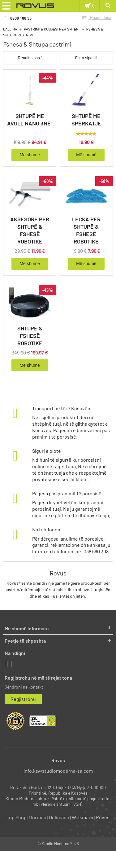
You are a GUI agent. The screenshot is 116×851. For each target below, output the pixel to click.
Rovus (103, 817)
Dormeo (37, 817)
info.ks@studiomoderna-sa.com (58, 771)
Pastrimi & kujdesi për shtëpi (51, 29)
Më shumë (29, 154)
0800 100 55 (21, 18)
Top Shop (16, 817)
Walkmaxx (82, 817)
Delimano (59, 817)
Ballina (10, 29)
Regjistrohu (23, 699)
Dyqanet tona (99, 17)
